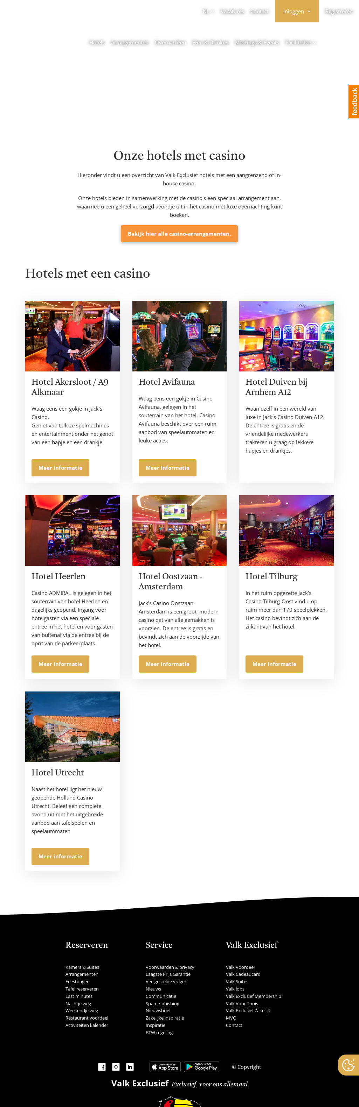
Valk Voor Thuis (242, 1003)
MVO (231, 1018)
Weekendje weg (81, 1010)
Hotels (97, 42)
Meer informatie (60, 467)
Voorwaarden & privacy (170, 967)
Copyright (248, 1066)
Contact (259, 11)
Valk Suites (237, 981)
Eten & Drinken (210, 42)
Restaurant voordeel (86, 1018)
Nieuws (153, 989)
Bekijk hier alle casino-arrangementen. (179, 233)
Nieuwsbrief (158, 1010)
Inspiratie (155, 1025)
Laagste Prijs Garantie (168, 974)
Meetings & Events (257, 42)
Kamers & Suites (82, 967)
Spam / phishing (162, 1003)
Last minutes (78, 996)
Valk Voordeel (240, 967)
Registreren (339, 11)
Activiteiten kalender (86, 1025)
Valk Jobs (235, 989)
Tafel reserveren (82, 989)
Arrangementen (130, 42)
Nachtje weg (78, 1003)
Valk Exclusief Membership (253, 996)
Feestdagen (77, 981)
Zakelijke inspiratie (165, 1018)
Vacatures (232, 11)
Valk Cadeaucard (243, 974)
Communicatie (161, 996)
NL (206, 11)
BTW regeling (159, 1032)
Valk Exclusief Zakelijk (248, 1010)
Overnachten (170, 42)
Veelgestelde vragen (166, 981)
